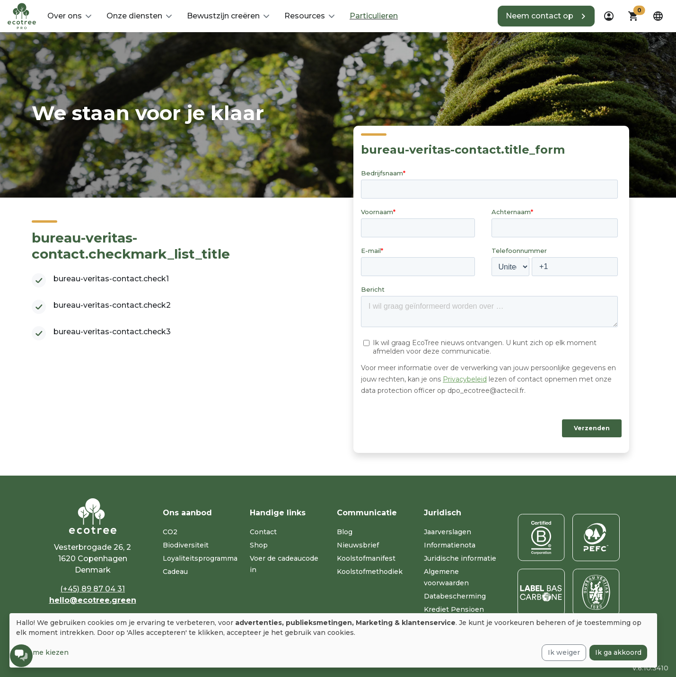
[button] (69, 16)
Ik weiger (564, 652)
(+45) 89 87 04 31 (92, 588)
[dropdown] (608, 16)
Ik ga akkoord (618, 652)
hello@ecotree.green (92, 600)
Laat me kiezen (42, 652)
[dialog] (333, 640)
